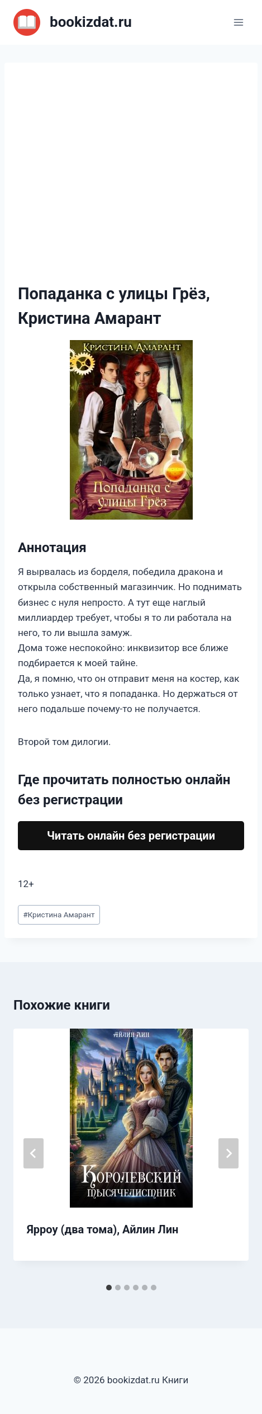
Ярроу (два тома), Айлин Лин (102, 1229)
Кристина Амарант (58, 914)
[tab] (109, 1287)
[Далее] (228, 1153)
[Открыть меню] (238, 22)
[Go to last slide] (33, 1153)
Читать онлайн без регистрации (131, 835)
